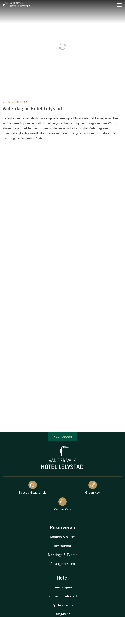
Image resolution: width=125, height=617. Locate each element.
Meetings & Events (62, 554)
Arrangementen (62, 563)
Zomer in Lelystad (62, 596)
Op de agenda (62, 605)
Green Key (92, 488)
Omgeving (63, 614)
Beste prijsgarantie (32, 488)
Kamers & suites (62, 536)
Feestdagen (62, 587)
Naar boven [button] (62, 436)
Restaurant (62, 545)
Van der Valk (62, 504)
